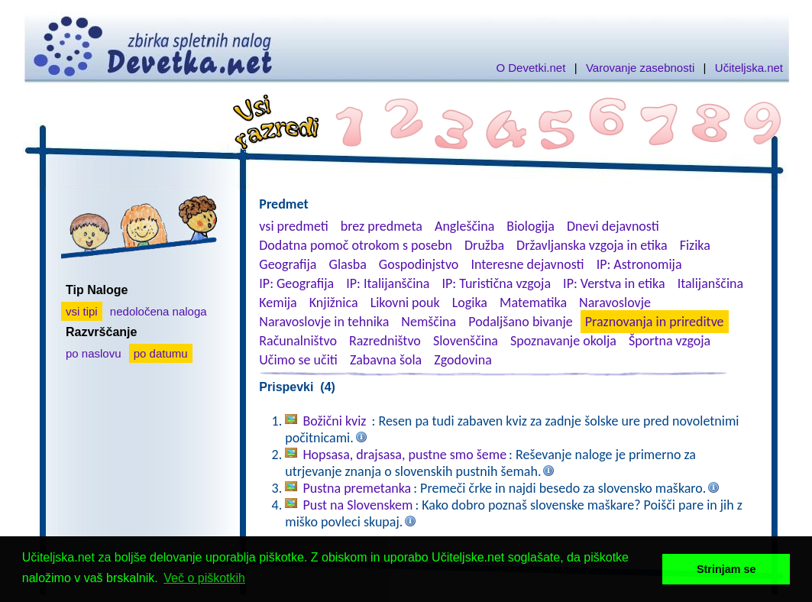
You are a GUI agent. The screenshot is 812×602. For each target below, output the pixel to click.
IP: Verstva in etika (614, 283)
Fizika (695, 245)
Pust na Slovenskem (357, 505)
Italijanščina (710, 283)
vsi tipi (82, 311)
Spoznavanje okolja (563, 340)
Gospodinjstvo (419, 264)
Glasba (348, 264)
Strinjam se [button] (726, 569)
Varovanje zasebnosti (640, 67)
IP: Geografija (296, 283)
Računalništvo (298, 340)
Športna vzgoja (669, 340)
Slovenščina (465, 340)
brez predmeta (381, 226)
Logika (469, 302)
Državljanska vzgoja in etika (591, 245)
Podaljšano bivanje (520, 321)
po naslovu (93, 353)
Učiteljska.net (749, 67)
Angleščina (464, 226)
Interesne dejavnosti (527, 264)
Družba (484, 245)
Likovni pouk (405, 302)
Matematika (533, 302)
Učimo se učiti (298, 359)
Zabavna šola (386, 359)
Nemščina (428, 321)
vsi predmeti (293, 226)
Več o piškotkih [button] (204, 577)
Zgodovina (462, 359)
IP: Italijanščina (387, 283)
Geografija (287, 264)
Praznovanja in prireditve (654, 321)
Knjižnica (333, 302)
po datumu (161, 353)
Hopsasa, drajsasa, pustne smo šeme (404, 454)
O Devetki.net (530, 67)
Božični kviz (335, 421)
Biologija (530, 226)
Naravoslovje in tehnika (324, 321)
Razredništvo (385, 340)
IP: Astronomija (639, 264)
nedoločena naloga (158, 311)
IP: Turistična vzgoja (497, 283)
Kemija (277, 302)
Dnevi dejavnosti (613, 226)
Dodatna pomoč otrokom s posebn (355, 245)
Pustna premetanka (356, 488)
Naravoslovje (615, 302)
